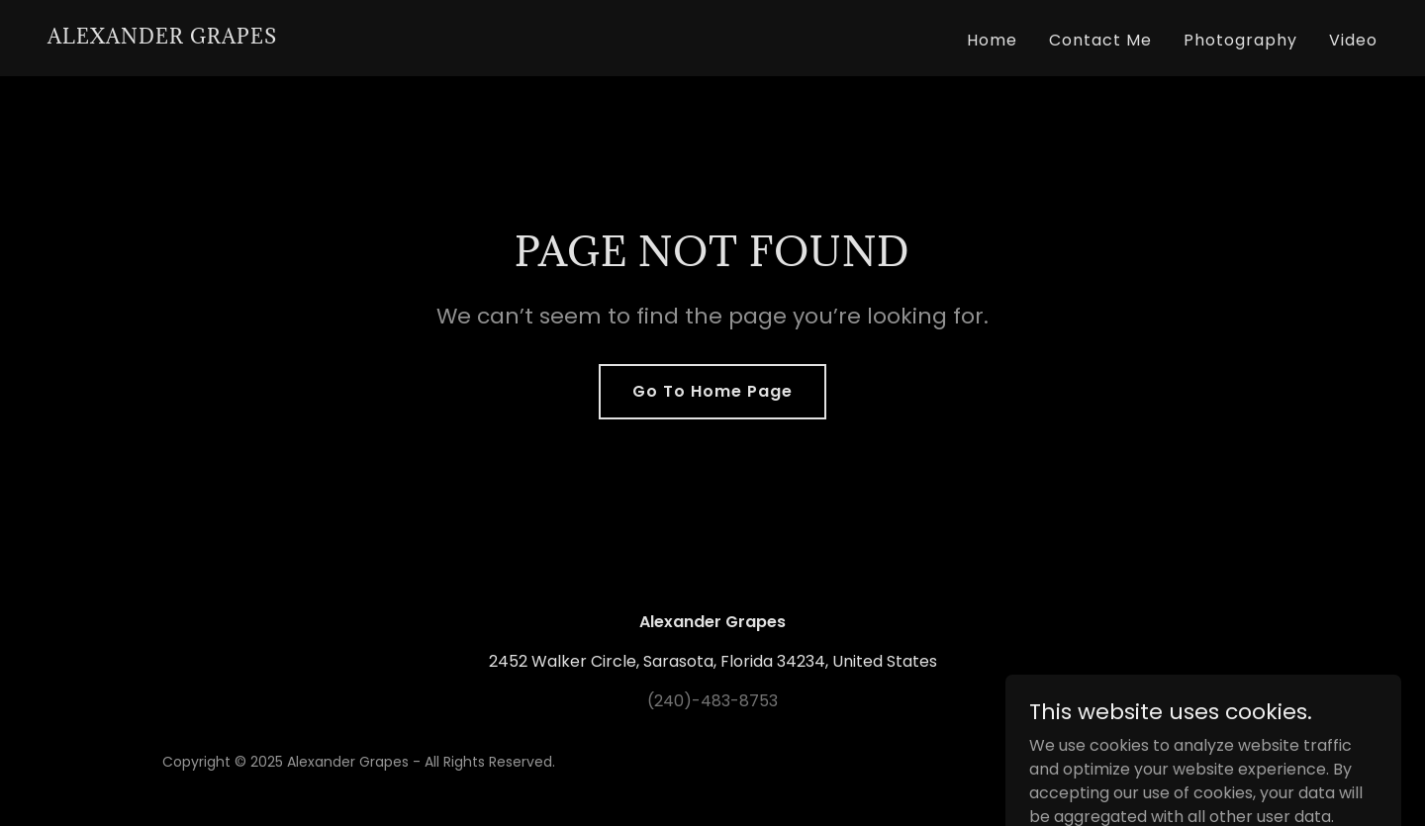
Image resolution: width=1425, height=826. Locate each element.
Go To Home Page (712, 391)
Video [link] (1353, 40)
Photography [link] (1240, 40)
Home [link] (992, 40)
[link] (162, 38)
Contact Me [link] (1100, 40)
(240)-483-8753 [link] (712, 700)
